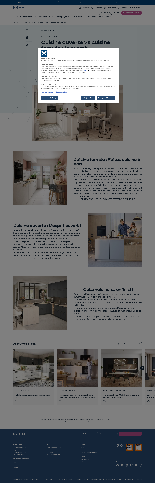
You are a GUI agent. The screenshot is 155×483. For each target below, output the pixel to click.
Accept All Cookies (106, 98)
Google (85, 70)
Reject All (88, 98)
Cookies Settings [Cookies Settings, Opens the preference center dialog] (49, 98)
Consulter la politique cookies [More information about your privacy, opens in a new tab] (54, 92)
